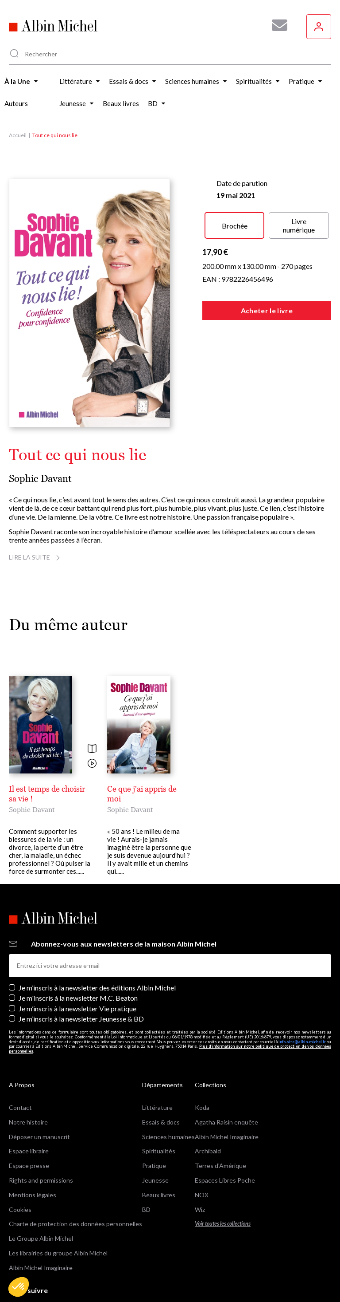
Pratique (154, 1124)
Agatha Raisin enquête (226, 1080)
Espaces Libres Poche (225, 1138)
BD (146, 1168)
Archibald (208, 1109)
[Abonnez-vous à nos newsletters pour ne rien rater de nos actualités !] (276, 25)
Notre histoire (28, 1080)
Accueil (18, 135)
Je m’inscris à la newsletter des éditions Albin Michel (97, 946)
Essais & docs (161, 1080)
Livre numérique (299, 225)
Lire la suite (35, 557)
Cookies (20, 1168)
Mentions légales (32, 1153)
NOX (202, 1153)
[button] (18, 1287)
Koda (202, 1065)
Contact (20, 1065)
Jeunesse (155, 1138)
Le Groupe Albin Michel (41, 1197)
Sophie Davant (40, 479)
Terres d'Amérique (220, 1124)
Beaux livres (158, 1153)
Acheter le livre (267, 310)
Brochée (234, 225)
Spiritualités (158, 1109)
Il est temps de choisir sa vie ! (60, 788)
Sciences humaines (168, 1095)
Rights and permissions (41, 1138)
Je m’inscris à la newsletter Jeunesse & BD (81, 977)
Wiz (200, 1168)
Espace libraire (29, 1109)
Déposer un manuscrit (39, 1095)
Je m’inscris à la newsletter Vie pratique (77, 967)
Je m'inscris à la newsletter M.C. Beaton (78, 956)
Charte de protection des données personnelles (75, 1182)
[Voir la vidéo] (92, 764)
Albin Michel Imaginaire (41, 1226)
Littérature (157, 1065)
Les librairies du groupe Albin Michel (58, 1211)
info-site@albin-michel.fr (302, 1000)
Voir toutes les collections (223, 1182)
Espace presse (29, 1124)
